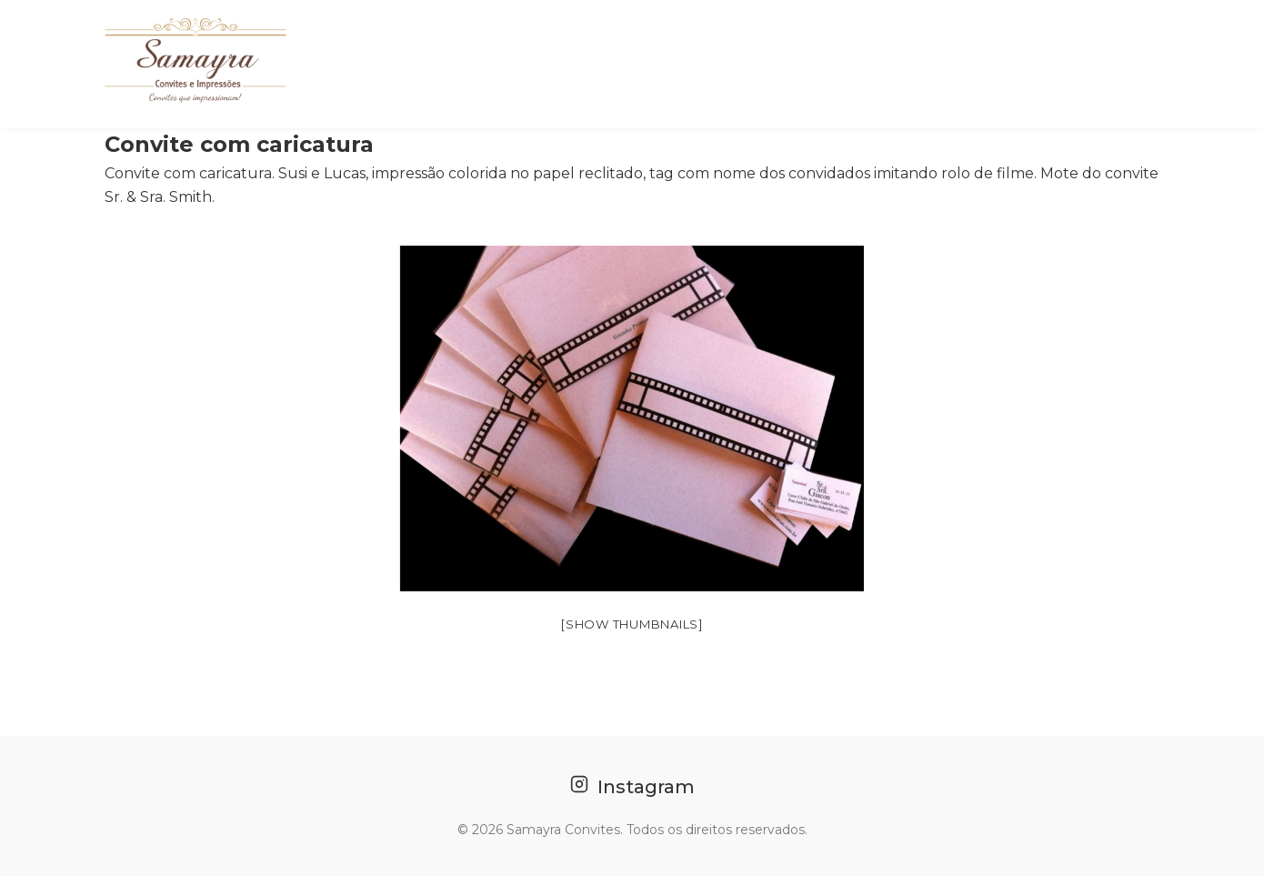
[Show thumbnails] (632, 624)
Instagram (632, 786)
